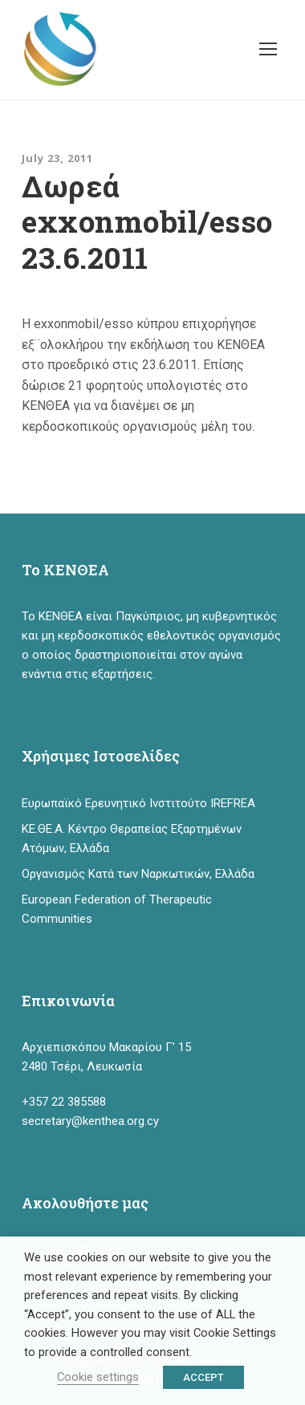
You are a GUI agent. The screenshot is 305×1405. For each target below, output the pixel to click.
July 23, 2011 (57, 158)
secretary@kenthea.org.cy (90, 1121)
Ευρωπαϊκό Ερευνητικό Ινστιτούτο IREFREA (138, 803)
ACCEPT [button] (203, 1377)
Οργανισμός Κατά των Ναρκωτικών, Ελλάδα (138, 874)
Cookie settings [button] (98, 1377)
